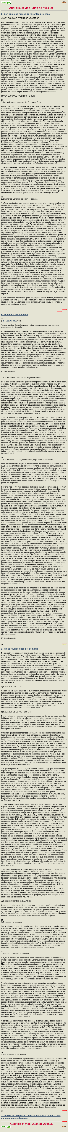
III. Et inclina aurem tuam (14, 314)
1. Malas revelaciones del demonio (19, 648)
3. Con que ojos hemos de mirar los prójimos (25, 14)
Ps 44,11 (13, 321)
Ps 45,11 (5, 321)
